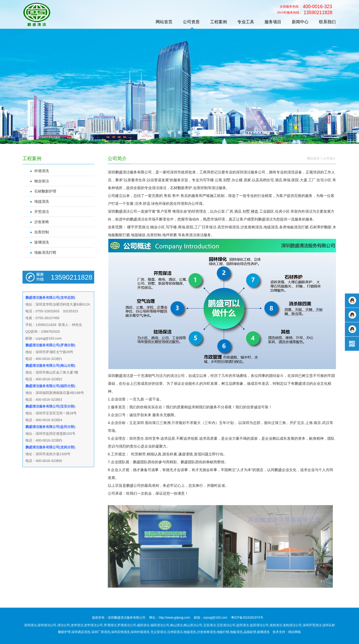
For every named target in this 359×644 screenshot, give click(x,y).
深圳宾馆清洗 (120, 632)
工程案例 (218, 22)
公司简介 (329, 158)
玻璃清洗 (41, 242)
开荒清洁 (41, 212)
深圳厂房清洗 (100, 632)
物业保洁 (41, 181)
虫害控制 (41, 232)
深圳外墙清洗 (140, 632)
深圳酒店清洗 (80, 632)
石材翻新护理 (45, 191)
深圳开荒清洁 (312, 625)
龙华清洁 (77, 625)
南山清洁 (176, 625)
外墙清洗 (41, 171)
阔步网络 (294, 632)
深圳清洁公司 (46, 625)
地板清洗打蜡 (45, 252)
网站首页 (164, 22)
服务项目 (273, 22)
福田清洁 (143, 625)
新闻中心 (300, 22)
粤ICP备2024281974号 (247, 617)
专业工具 (245, 22)
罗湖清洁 (110, 625)
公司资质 (191, 22)
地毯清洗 (41, 201)
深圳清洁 (30, 625)
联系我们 (327, 22)
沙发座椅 (41, 222)
